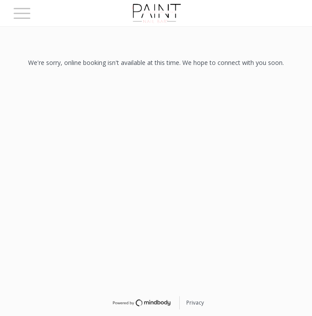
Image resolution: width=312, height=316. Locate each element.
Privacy (195, 302)
